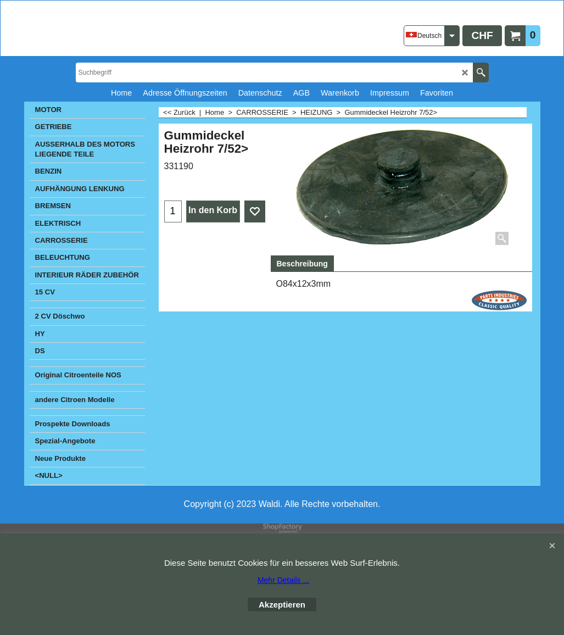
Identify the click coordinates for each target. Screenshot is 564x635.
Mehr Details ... (283, 580)
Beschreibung (302, 263)
